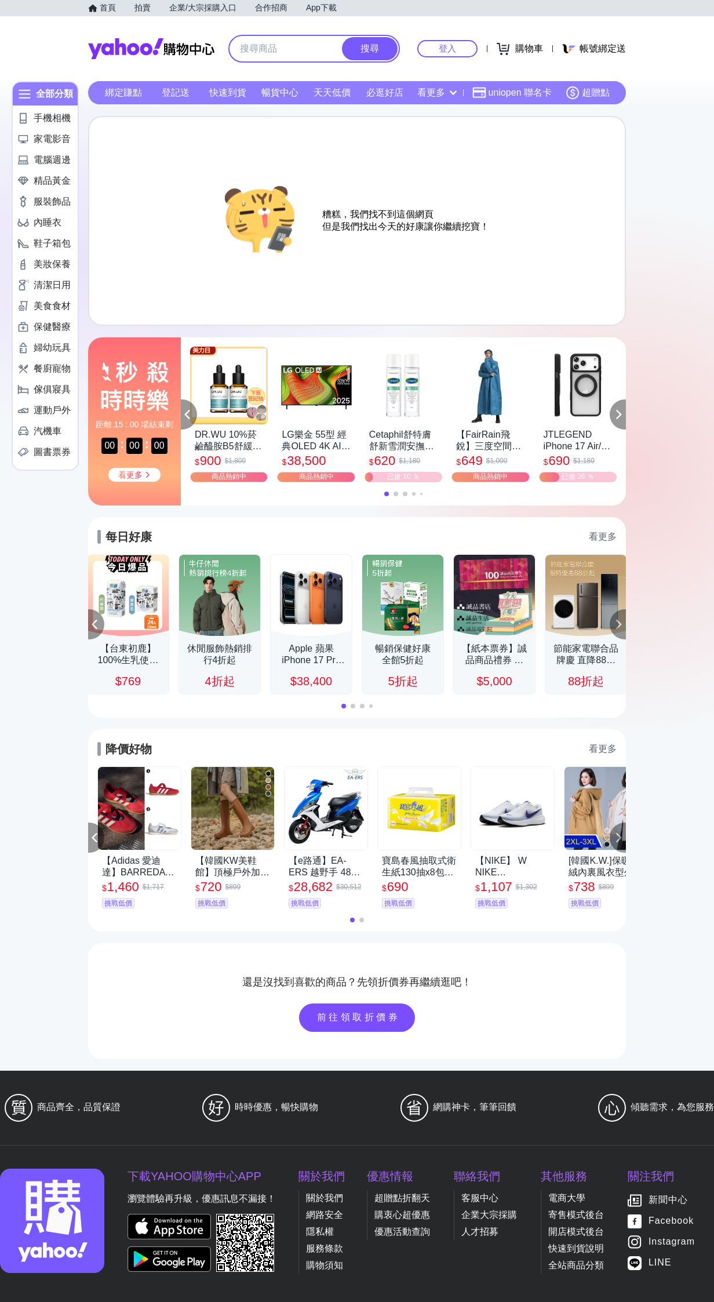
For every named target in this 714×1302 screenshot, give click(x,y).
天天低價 (332, 92)
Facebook (671, 1221)
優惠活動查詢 (402, 1231)
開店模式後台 (576, 1231)
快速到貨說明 (576, 1248)
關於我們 (324, 1198)
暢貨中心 (279, 92)
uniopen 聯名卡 (512, 93)
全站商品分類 (576, 1265)
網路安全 (324, 1215)
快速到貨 (227, 92)
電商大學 (566, 1198)
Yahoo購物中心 (151, 49)
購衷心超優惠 (402, 1215)
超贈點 (588, 93)
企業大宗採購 (489, 1215)
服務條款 (324, 1248)
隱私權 (320, 1231)
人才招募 (479, 1231)
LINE (660, 1263)
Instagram (672, 1242)
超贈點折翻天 (402, 1198)
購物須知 (324, 1265)
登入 (447, 48)
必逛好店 (384, 92)
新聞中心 (668, 1200)
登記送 (176, 92)
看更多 (437, 92)
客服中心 (479, 1198)
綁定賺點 (123, 92)
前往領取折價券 (358, 1017)
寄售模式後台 (576, 1215)
